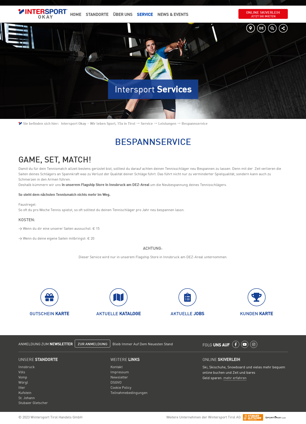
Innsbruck (26, 366)
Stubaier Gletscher (33, 402)
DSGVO (115, 382)
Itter (21, 387)
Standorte (97, 14)
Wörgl (23, 382)
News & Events (172, 14)
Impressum (119, 371)
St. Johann (26, 397)
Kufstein (24, 392)
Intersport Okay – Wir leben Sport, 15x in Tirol (98, 123)
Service (145, 14)
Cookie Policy (120, 387)
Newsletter (119, 377)
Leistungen (167, 123)
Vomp (22, 377)
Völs (21, 371)
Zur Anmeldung (92, 343)
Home (75, 14)
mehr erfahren (235, 377)
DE (261, 28)
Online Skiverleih (263, 13)
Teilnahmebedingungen (128, 392)
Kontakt (116, 366)
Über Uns (122, 14)
